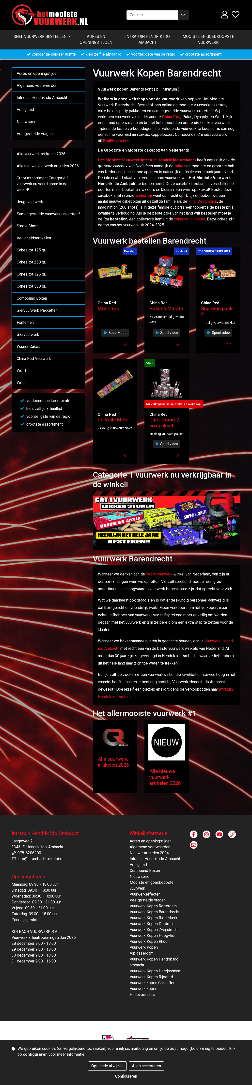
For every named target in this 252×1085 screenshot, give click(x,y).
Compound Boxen (32, 298)
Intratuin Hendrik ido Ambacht (147, 39)
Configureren (126, 1076)
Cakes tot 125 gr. (31, 250)
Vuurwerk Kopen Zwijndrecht (154, 929)
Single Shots (28, 226)
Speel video (114, 333)
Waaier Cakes (28, 346)
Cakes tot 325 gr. (31, 274)
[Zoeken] (152, 15)
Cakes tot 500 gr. (31, 286)
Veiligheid (25, 109)
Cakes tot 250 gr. (31, 262)
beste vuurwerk (159, 574)
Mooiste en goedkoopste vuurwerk (208, 39)
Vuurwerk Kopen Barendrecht (154, 912)
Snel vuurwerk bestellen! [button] (41, 36)
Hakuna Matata (166, 308)
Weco (22, 382)
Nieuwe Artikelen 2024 (149, 853)
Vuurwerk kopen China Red (152, 982)
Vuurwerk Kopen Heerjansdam (155, 971)
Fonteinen (25, 322)
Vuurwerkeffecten (145, 894)
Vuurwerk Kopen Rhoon (150, 941)
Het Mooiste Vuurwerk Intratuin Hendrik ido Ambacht (147, 160)
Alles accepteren (146, 1066)
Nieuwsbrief (27, 121)
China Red (171, 116)
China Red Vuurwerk (34, 358)
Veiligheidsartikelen (34, 238)
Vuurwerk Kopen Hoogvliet (152, 935)
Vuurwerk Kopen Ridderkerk (153, 917)
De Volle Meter (114, 420)
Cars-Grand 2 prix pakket (164, 423)
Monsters (108, 308)
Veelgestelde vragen (35, 133)
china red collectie (189, 219)
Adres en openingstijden (96, 39)
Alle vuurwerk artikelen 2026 (41, 154)
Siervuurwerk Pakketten (37, 310)
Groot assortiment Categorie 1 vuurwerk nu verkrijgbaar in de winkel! (43, 184)
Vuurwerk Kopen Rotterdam (153, 906)
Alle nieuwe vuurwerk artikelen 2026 (48, 166)
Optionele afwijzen (107, 1066)
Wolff (21, 370)
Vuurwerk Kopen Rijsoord (151, 977)
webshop (143, 195)
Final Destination (202, 201)
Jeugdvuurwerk (30, 202)
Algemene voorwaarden (37, 85)
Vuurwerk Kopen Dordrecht (153, 923)
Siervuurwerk (28, 334)
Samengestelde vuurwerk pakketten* (48, 214)
